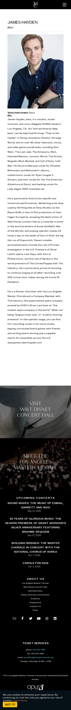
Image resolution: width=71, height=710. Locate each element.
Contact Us (35, 606)
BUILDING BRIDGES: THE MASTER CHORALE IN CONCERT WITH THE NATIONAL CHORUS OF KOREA (35, 547)
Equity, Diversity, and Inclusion (35, 594)
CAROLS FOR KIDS (35, 563)
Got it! (10, 704)
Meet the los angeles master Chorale (35, 462)
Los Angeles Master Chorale (35, 583)
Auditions (35, 598)
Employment (35, 602)
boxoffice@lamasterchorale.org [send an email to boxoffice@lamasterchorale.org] (38, 657)
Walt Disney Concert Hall (35, 587)
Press (35, 610)
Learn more (20, 700)
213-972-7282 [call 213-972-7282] (38, 649)
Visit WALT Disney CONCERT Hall (35, 409)
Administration (35, 590)
